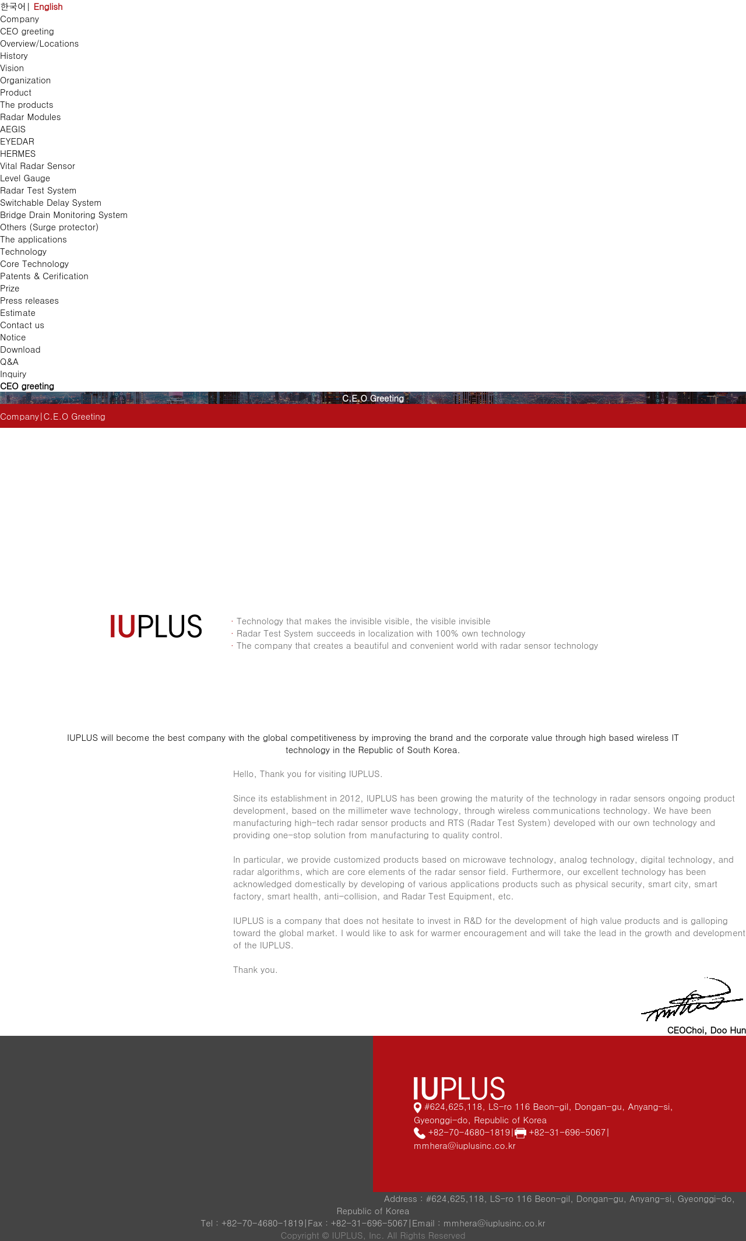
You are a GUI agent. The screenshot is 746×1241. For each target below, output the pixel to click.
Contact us (22, 324)
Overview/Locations (39, 43)
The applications (33, 239)
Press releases (29, 300)
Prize (10, 288)
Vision (12, 67)
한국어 (13, 6)
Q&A (9, 361)
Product (15, 92)
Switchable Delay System (51, 202)
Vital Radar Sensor (37, 165)
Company (19, 18)
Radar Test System (38, 190)
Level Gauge (25, 177)
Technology (23, 251)
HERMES (18, 153)
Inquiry (13, 373)
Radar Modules (30, 116)
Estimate (18, 312)
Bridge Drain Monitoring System (64, 214)
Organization (25, 79)
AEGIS (13, 128)
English (48, 6)
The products (27, 104)
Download (20, 349)
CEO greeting (27, 30)
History (14, 55)
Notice (13, 337)
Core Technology (34, 263)
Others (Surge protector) (49, 226)
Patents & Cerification (44, 275)
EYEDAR (17, 141)
